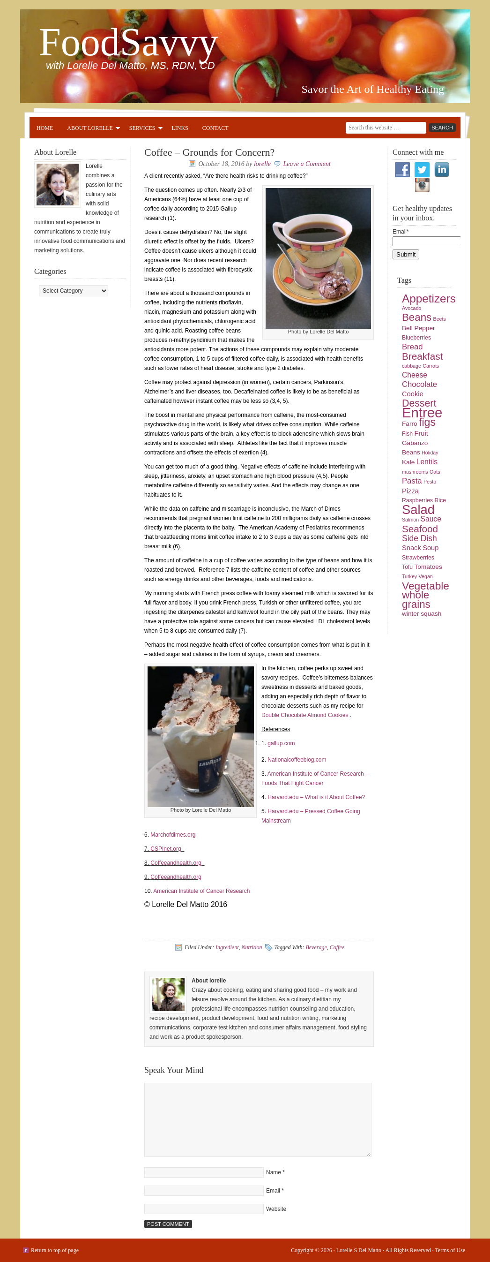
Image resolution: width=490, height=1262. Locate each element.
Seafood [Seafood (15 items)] (420, 528)
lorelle (262, 163)
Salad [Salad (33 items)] (418, 509)
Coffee (337, 947)
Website (276, 1209)
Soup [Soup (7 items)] (430, 548)
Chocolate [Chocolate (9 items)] (419, 384)
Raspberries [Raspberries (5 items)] (417, 500)
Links (180, 128)
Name (273, 1172)
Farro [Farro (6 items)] (409, 423)
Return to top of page (55, 1250)
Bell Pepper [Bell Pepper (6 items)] (418, 328)
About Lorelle (89, 129)
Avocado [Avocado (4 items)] (411, 308)
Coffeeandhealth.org (177, 863)
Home (45, 128)
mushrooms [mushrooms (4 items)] (415, 472)
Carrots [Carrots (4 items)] (431, 366)
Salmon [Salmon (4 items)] (410, 519)
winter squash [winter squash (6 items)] (421, 613)
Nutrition (251, 947)
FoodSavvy (128, 42)
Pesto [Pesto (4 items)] (429, 481)
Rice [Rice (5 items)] (440, 500)
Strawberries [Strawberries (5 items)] (418, 557)
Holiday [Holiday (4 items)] (430, 452)
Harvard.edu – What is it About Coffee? (316, 797)
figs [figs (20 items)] (427, 422)
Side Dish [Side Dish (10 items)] (419, 538)
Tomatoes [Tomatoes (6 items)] (428, 566)
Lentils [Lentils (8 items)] (427, 462)
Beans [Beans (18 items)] (416, 317)
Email (273, 1190)
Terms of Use (450, 1250)
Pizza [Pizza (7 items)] (410, 491)
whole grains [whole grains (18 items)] (416, 599)
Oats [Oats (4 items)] (435, 472)
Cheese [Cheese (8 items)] (414, 375)
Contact (215, 128)
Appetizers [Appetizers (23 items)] (429, 298)
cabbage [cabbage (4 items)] (411, 366)
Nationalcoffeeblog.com (296, 759)
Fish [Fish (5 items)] (407, 434)
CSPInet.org (166, 849)
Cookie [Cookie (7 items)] (412, 394)
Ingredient (227, 947)
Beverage (316, 947)
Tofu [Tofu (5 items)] (407, 567)
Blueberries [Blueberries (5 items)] (416, 337)
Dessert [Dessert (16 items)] (419, 403)
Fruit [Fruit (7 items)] (421, 433)
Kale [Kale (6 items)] (408, 462)
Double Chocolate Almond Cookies (305, 715)
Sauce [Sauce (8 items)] (430, 519)
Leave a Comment (307, 163)
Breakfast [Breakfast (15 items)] (422, 356)
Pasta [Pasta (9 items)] (412, 480)
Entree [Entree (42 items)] (422, 412)
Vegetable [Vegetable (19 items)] (425, 586)
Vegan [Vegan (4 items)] (426, 576)
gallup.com (281, 743)
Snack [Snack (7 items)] (411, 548)
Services (142, 129)
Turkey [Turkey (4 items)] (409, 576)
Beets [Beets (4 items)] (439, 319)
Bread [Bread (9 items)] (412, 346)
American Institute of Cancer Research (201, 891)
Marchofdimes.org (173, 834)
